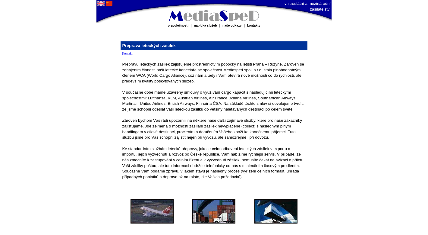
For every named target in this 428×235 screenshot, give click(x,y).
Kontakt (127, 53)
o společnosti (178, 25)
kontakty (253, 25)
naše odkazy (231, 25)
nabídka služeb (205, 25)
